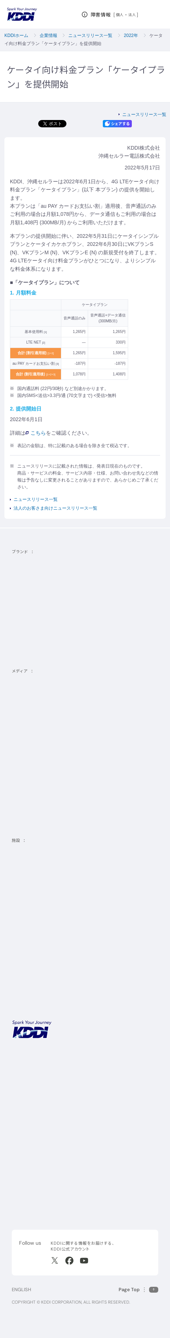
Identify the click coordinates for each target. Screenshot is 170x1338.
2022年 (131, 35)
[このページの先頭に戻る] (138, 1289)
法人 (132, 14)
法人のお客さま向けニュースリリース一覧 (55, 508)
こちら (35, 433)
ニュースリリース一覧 (90, 35)
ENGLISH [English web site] (21, 1289)
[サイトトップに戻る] (22, 14)
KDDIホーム (16, 35)
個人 (120, 14)
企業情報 (48, 35)
